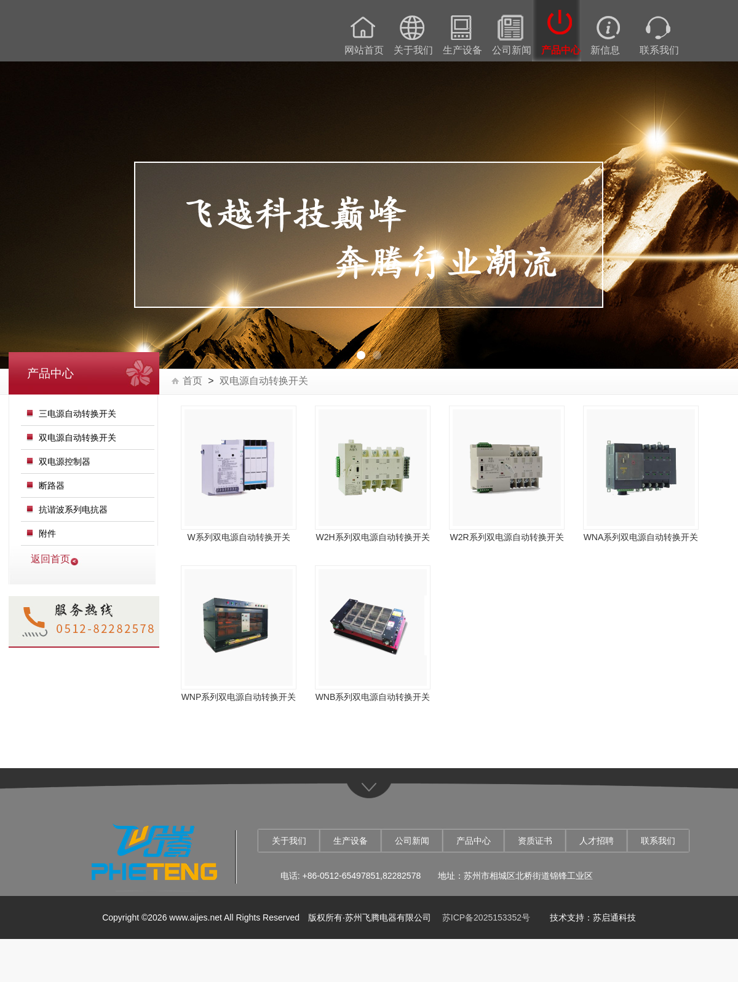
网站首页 (364, 50)
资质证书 (535, 841)
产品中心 (561, 50)
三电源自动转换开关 (77, 413)
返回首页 (50, 559)
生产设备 (462, 50)
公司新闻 (511, 50)
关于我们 (413, 50)
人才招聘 (596, 841)
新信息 (605, 50)
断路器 (52, 485)
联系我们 (659, 50)
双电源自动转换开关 (77, 437)
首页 (192, 381)
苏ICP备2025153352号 (486, 917)
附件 (47, 533)
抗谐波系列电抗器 (73, 509)
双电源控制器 (64, 461)
